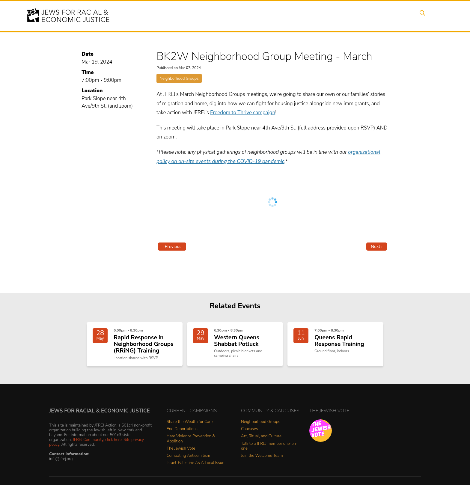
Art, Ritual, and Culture (261, 439)
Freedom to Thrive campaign (242, 112)
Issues (258, 16)
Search (427, 16)
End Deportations (182, 432)
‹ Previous (172, 246)
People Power (290, 16)
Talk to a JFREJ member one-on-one (269, 449)
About (211, 16)
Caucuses (249, 432)
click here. (114, 442)
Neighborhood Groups (179, 78)
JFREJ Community (88, 442)
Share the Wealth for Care (190, 424)
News (321, 16)
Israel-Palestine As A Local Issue (195, 466)
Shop (404, 16)
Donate (381, 16)
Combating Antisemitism (188, 458)
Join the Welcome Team (262, 458)
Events (235, 16)
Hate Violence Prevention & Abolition (191, 442)
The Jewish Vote (181, 451)
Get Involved (350, 16)
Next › (376, 246)
